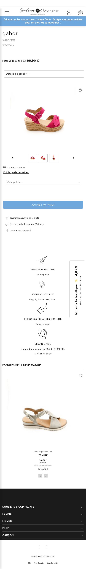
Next (46, 476)
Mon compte (39, 563)
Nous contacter (52, 563)
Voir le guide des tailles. (16, 172)
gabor (43, 460)
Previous (40, 476)
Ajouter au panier (43, 204)
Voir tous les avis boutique (80, 290)
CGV (29, 563)
